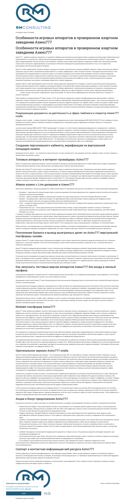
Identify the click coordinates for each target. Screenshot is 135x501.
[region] (24, 488)
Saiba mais (28, 489)
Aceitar (24, 493)
